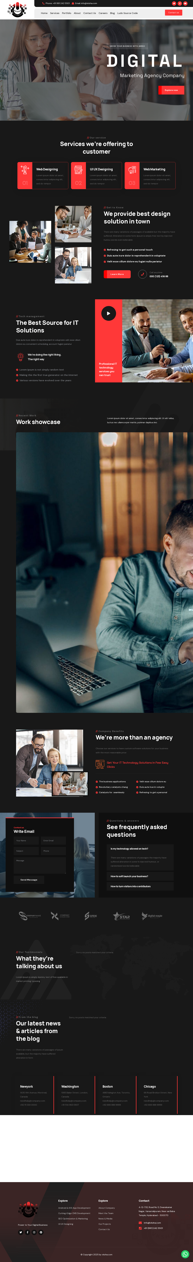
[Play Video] (108, 313)
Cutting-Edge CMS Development (74, 1213)
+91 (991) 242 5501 (153, 1228)
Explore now (171, 90)
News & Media (105, 1218)
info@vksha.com (152, 1222)
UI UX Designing (65, 1224)
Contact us (173, 12)
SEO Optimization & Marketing (73, 1218)
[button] (185, 1254)
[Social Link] (174, 3)
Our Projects (105, 1224)
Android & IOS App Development (74, 1208)
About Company (107, 1208)
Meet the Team (106, 1213)
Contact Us (104, 1229)
